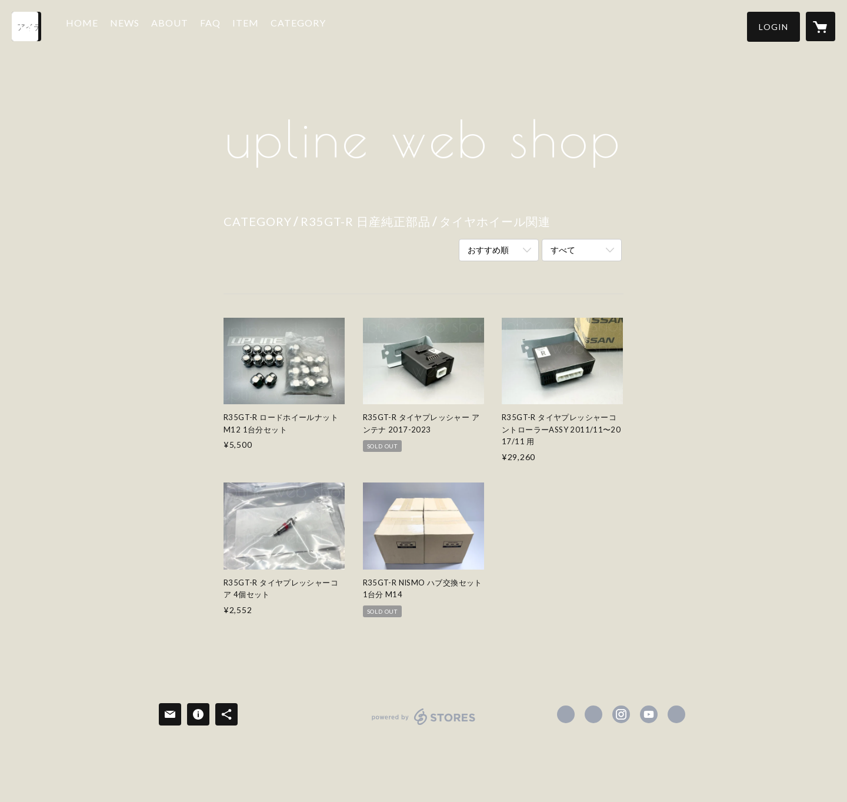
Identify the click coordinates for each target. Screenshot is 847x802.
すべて (563, 250)
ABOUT (180, 25)
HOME (92, 25)
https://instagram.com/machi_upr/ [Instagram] (621, 714)
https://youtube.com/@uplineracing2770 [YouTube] (649, 714)
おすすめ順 (488, 250)
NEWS (135, 25)
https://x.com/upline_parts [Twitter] (593, 714)
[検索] (26, 26)
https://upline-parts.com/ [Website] (676, 714)
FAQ (221, 25)
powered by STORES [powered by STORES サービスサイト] (423, 724)
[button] (773, 27)
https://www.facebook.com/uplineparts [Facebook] (566, 714)
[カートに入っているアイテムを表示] (820, 26)
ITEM (256, 25)
